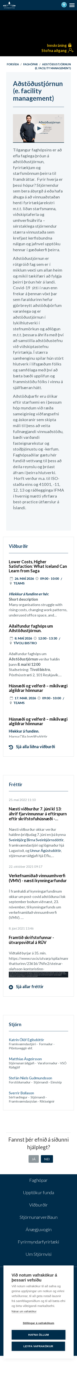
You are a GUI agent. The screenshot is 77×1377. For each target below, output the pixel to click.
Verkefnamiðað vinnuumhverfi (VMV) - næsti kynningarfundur (38, 878)
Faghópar (30, 64)
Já (34, 1159)
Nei (47, 1159)
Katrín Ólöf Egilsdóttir (26, 1039)
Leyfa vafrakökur (38, 1346)
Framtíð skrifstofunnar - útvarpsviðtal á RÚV (31, 940)
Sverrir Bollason (21, 1093)
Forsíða (13, 64)
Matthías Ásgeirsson (25, 1059)
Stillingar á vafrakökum (38, 1323)
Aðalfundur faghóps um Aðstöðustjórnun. (31, 628)
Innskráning (57, 45)
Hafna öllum (38, 1334)
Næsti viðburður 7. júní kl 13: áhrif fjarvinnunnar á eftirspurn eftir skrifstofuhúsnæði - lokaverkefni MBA (38, 813)
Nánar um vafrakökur (23, 1311)
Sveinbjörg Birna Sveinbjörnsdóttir (36, 840)
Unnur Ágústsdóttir (45, 850)
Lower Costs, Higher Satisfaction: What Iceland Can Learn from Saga (38, 566)
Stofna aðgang (54, 50)
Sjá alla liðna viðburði (32, 747)
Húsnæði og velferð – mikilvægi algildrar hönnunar (38, 688)
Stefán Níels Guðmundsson (30, 1078)
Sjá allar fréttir (26, 987)
